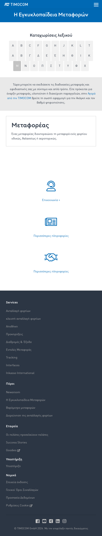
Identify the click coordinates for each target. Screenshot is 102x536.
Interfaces (12, 365)
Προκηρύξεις (14, 334)
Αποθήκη (12, 326)
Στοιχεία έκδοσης (17, 482)
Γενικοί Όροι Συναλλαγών (22, 490)
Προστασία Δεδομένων (20, 497)
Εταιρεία (12, 426)
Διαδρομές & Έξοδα (19, 342)
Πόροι (10, 384)
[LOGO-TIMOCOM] (16, 4)
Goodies (13, 450)
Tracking (11, 357)
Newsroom (13, 392)
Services (12, 302)
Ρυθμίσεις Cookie (19, 506)
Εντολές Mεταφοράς (18, 349)
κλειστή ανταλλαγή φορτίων (23, 318)
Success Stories (16, 442)
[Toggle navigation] (96, 4)
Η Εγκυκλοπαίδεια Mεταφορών (25, 400)
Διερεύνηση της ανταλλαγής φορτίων (29, 415)
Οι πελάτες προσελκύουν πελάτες (27, 434)
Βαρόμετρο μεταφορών (20, 407)
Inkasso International (20, 373)
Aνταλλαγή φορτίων (18, 311)
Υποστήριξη (13, 466)
